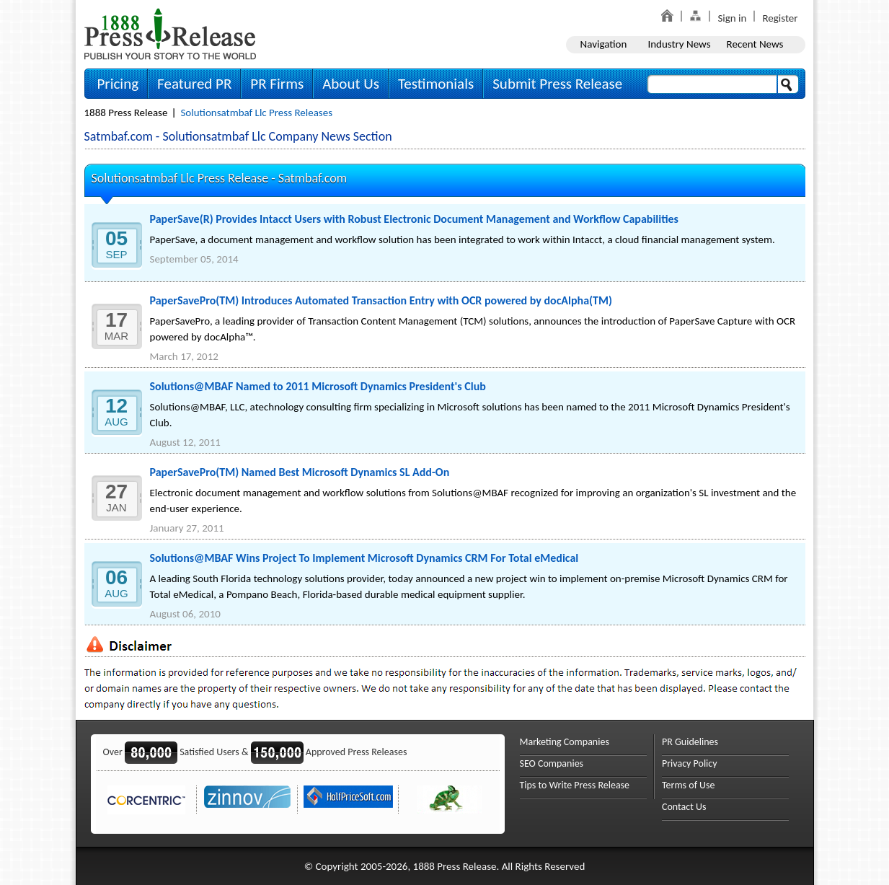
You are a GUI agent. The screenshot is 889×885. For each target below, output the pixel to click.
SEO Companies (552, 763)
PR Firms (277, 83)
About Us (350, 83)
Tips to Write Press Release (575, 785)
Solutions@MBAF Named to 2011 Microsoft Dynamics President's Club (318, 386)
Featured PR (194, 83)
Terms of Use (688, 785)
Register (779, 18)
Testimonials (436, 83)
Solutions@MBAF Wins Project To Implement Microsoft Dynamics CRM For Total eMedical (364, 558)
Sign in (731, 18)
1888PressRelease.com (170, 33)
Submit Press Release (557, 83)
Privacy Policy (689, 763)
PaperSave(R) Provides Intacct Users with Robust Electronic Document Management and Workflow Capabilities (414, 219)
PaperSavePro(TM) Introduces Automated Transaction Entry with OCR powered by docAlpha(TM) (381, 300)
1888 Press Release (126, 112)
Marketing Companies (564, 742)
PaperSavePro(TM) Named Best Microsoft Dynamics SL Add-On (300, 472)
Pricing (118, 83)
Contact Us (684, 807)
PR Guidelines (690, 742)
